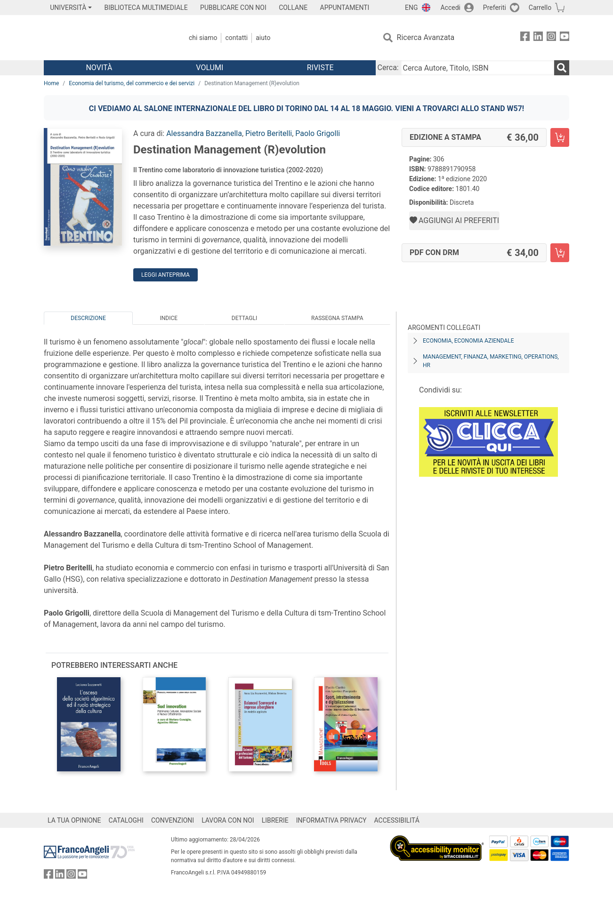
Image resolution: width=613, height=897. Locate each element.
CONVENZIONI (172, 820)
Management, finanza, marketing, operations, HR (491, 360)
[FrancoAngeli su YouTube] (564, 38)
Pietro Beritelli (268, 133)
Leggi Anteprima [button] (165, 275)
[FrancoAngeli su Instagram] (551, 38)
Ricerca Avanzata (426, 37)
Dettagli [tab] (244, 318)
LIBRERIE (275, 820)
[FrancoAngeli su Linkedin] (538, 38)
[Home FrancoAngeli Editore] (106, 38)
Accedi (450, 7)
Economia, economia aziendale (468, 340)
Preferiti (494, 7)
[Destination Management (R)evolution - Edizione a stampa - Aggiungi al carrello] (559, 137)
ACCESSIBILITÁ (396, 820)
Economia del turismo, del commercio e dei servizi (131, 83)
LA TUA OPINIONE (74, 820)
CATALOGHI (126, 820)
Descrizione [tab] (88, 318)
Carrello (540, 7)
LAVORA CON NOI (228, 820)
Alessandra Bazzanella (204, 133)
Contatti (236, 37)
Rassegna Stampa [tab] (337, 318)
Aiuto (263, 37)
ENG (411, 7)
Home (51, 83)
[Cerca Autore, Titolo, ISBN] (477, 67)
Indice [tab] (168, 318)
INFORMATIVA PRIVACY (331, 820)
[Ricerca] (561, 67)
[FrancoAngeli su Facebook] (525, 38)
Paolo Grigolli (317, 133)
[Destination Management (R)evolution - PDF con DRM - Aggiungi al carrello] (559, 252)
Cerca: (388, 67)
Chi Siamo (203, 37)
